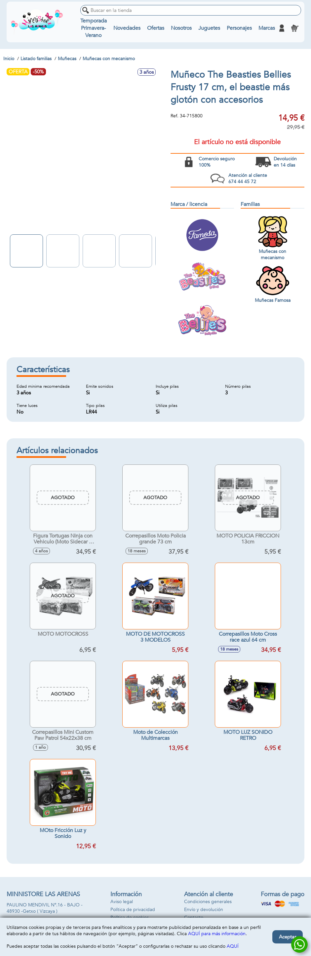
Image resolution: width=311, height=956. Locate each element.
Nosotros (181, 28)
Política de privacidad (132, 909)
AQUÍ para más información (217, 934)
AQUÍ (233, 946)
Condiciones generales (208, 901)
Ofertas (155, 28)
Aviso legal (121, 901)
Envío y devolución (203, 909)
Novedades (126, 28)
